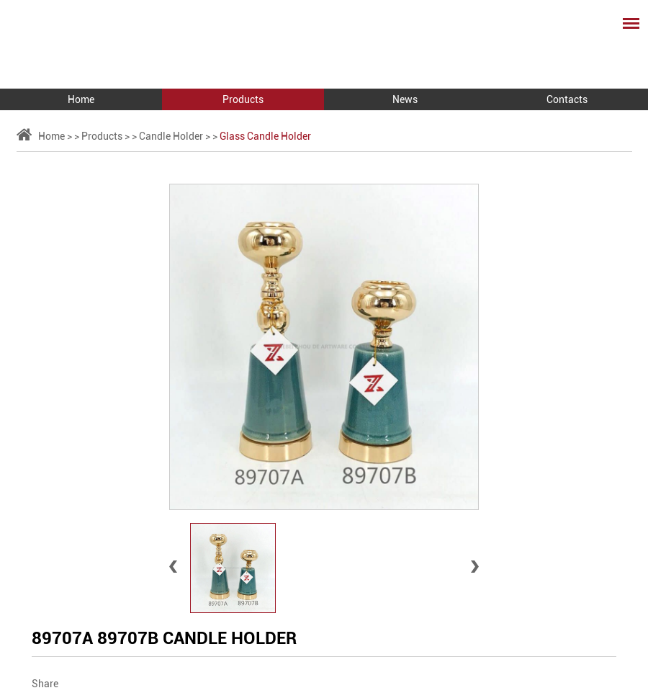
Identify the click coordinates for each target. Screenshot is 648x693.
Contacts (567, 99)
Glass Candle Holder (265, 136)
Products (243, 99)
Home (81, 99)
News (405, 99)
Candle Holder (171, 136)
